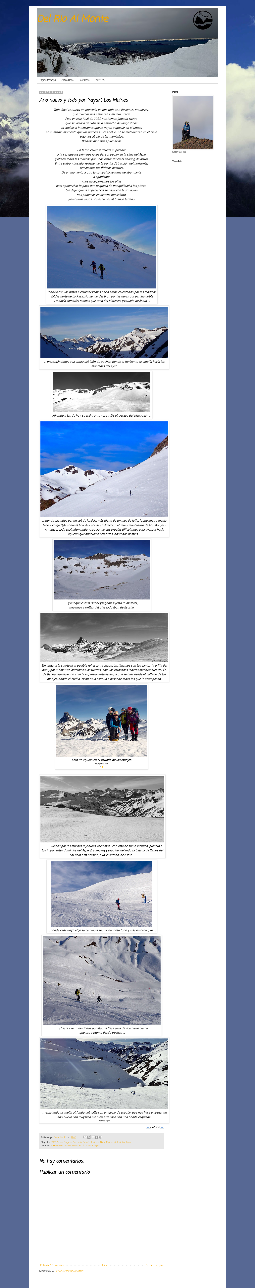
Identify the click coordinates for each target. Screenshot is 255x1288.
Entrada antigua (154, 1265)
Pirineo (109, 1142)
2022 (54, 1142)
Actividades (68, 80)
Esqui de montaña (73, 1142)
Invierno (95, 1142)
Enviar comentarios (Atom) (69, 1271)
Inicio (104, 1265)
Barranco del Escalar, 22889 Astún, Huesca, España (76, 1145)
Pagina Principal (47, 80)
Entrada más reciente (52, 1265)
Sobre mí (100, 80)
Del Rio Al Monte (72, 19)
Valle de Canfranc (122, 1142)
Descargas (84, 80)
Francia (86, 1142)
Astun (60, 1142)
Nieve (102, 1142)
